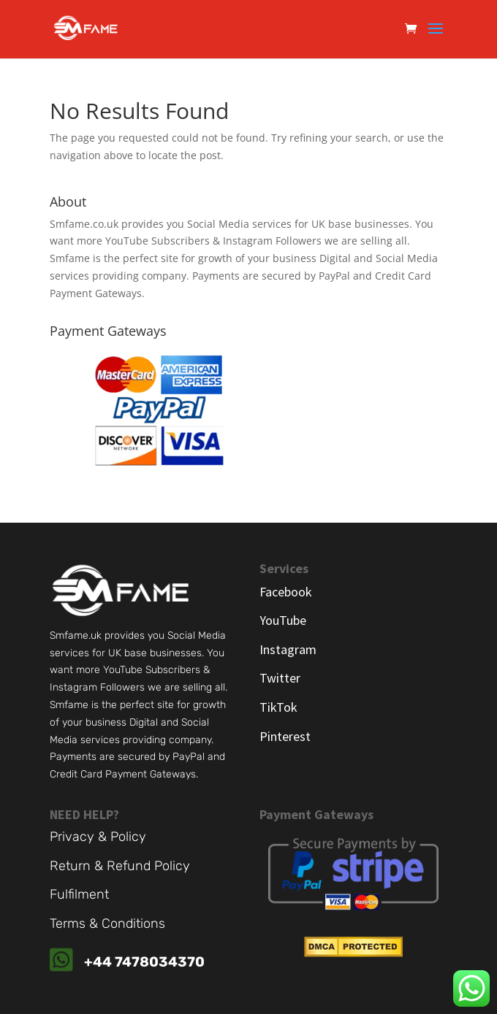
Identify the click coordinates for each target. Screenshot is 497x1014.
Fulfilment (79, 894)
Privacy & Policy (98, 837)
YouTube (282, 620)
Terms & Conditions (107, 923)
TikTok (278, 707)
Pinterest (285, 736)
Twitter (279, 677)
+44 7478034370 (144, 961)
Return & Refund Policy (120, 866)
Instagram (287, 649)
